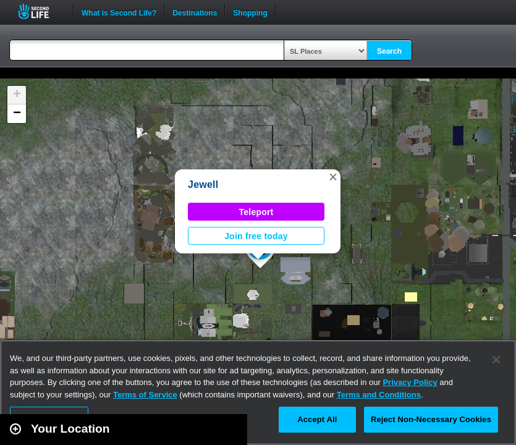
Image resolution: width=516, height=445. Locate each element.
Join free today (256, 236)
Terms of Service (145, 394)
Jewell (203, 184)
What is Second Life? (119, 12)
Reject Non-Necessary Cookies (431, 419)
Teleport (256, 212)
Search (389, 51)
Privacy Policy (410, 382)
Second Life (40, 11)
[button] (333, 176)
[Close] (496, 359)
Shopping (250, 12)
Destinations (194, 12)
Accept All (317, 419)
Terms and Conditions (379, 394)
